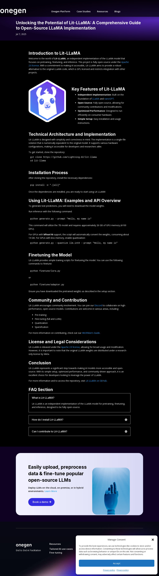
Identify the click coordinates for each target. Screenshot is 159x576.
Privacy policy (109, 570)
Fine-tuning (55, 552)
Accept (116, 563)
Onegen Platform (60, 11)
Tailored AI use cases (61, 549)
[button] (152, 539)
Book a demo (40, 501)
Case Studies (84, 11)
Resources (102, 11)
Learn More (51, 491)
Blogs (117, 11)
